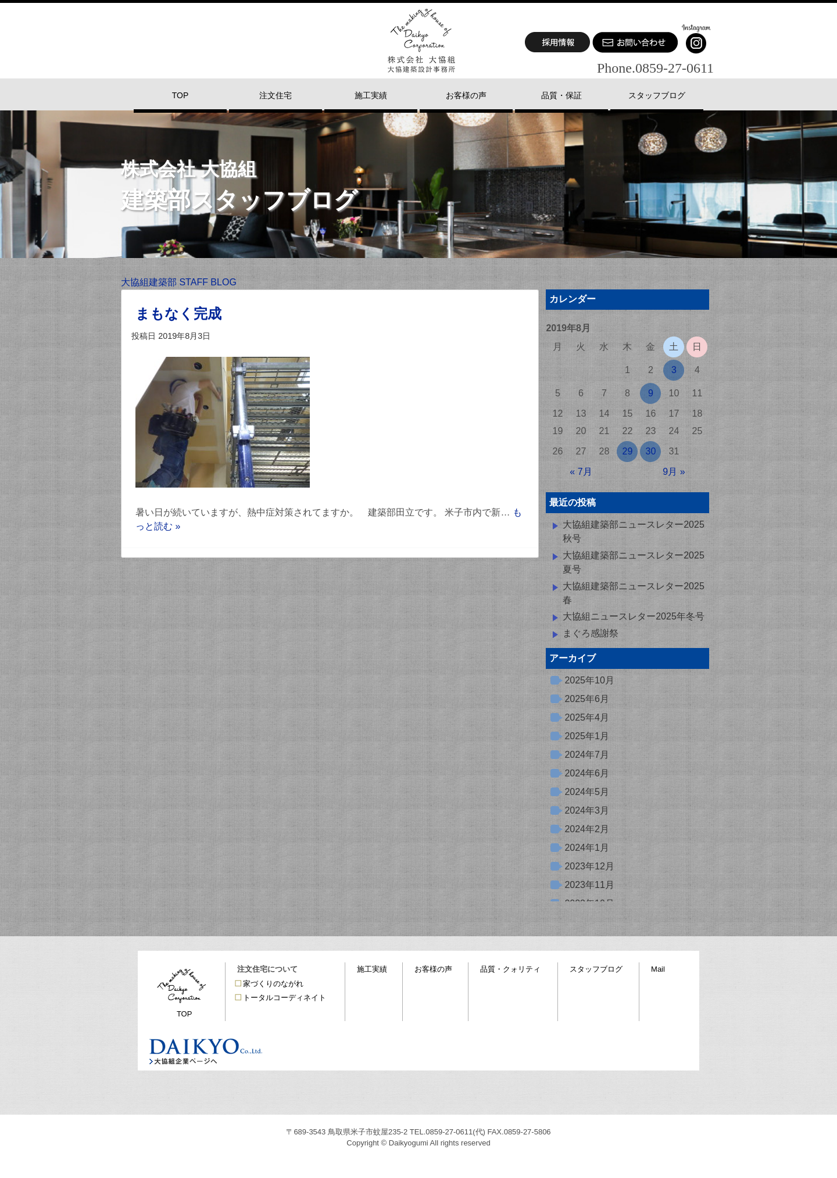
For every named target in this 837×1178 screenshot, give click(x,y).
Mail (658, 969)
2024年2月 (586, 829)
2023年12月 (589, 866)
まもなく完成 (178, 313)
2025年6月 (586, 699)
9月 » (674, 472)
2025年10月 (589, 680)
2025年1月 (586, 736)
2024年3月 (586, 810)
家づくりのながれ (273, 983)
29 (628, 451)
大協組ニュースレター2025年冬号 (633, 616)
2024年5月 (586, 792)
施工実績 (372, 969)
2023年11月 (589, 885)
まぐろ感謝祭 (590, 633)
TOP (184, 1013)
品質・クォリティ (510, 969)
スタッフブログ (596, 969)
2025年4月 (586, 717)
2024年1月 (586, 848)
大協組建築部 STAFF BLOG (179, 282)
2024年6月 (586, 773)
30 (651, 451)
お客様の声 (433, 969)
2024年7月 (586, 755)
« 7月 (581, 472)
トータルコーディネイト (284, 997)
